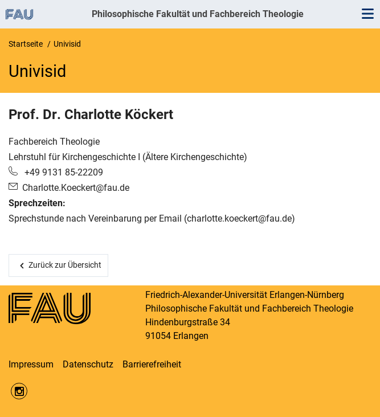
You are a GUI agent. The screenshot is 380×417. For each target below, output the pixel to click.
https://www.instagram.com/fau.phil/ (19, 391)
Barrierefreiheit (151, 364)
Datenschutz (88, 364)
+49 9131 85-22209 (62, 172)
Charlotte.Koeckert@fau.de (75, 187)
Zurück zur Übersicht (64, 264)
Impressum (31, 364)
